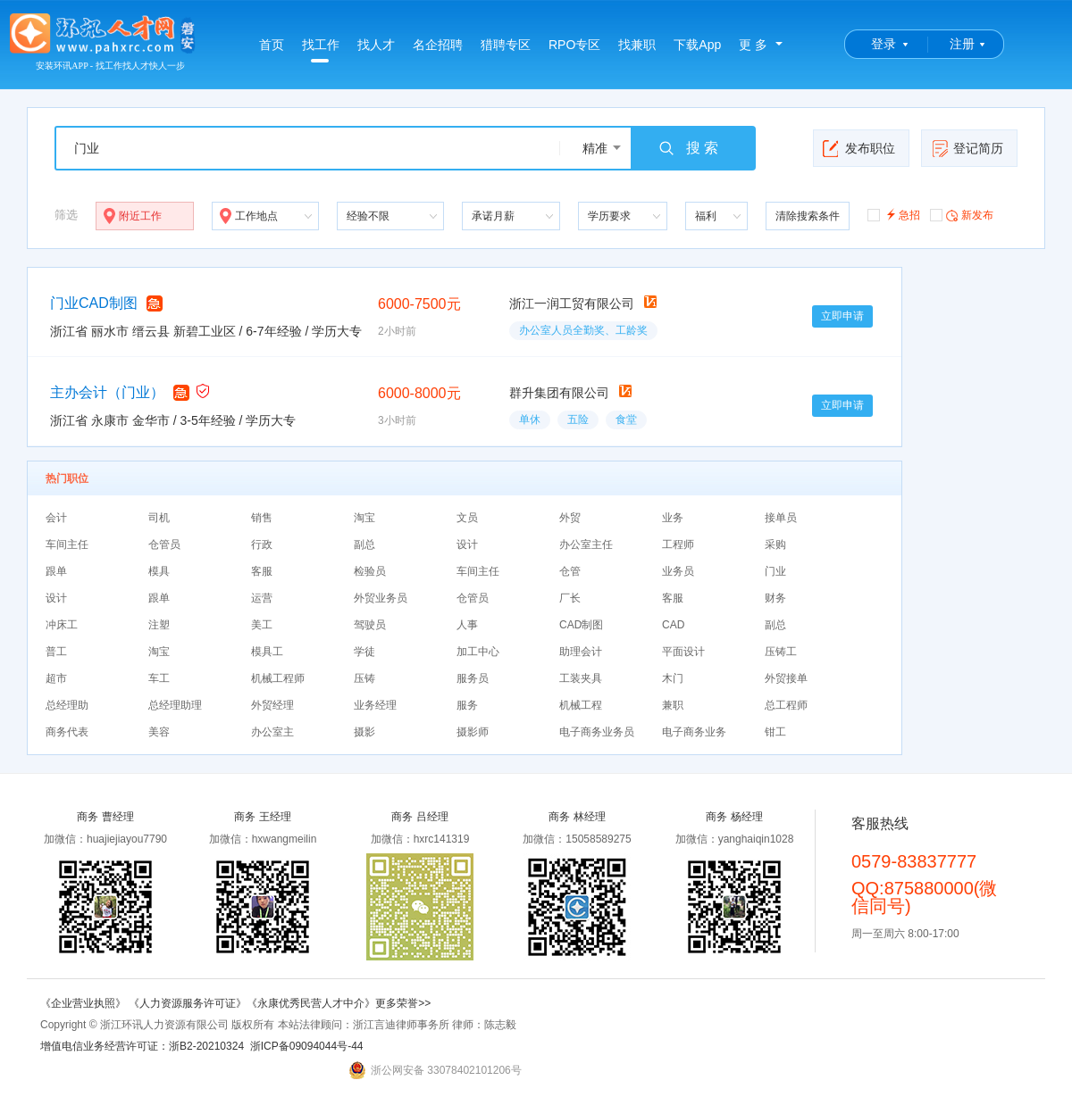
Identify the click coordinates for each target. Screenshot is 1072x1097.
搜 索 (687, 148)
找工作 (320, 49)
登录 (883, 44)
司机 (159, 517)
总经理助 (67, 705)
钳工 (775, 732)
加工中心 (477, 651)
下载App (697, 44)
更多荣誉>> (403, 1003)
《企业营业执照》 (84, 1003)
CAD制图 (581, 625)
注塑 (159, 625)
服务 (467, 705)
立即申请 (842, 316)
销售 (261, 517)
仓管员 (164, 544)
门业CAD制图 (94, 303)
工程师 (678, 544)
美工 (261, 625)
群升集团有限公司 (559, 393)
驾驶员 (370, 625)
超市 (56, 678)
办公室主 (272, 732)
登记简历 (967, 148)
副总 (364, 544)
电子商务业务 (694, 732)
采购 (775, 544)
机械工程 (580, 705)
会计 (56, 517)
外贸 (570, 517)
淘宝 (364, 517)
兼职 (672, 705)
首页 (271, 44)
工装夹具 (580, 678)
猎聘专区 (506, 44)
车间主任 (67, 544)
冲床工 (62, 625)
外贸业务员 (380, 598)
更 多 (753, 44)
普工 (56, 651)
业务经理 (375, 705)
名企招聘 (438, 44)
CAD (673, 625)
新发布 (961, 214)
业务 (672, 517)
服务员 (472, 678)
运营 (261, 598)
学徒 (364, 651)
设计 (467, 544)
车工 (159, 678)
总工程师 (786, 705)
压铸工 (781, 651)
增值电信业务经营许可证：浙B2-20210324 (142, 1046)
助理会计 (580, 651)
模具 (159, 571)
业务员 (678, 571)
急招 (893, 213)
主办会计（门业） (107, 392)
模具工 (267, 651)
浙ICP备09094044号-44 (307, 1046)
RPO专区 (574, 44)
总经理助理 (175, 705)
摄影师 (472, 732)
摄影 (364, 732)
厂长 (570, 598)
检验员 (370, 571)
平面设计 (683, 651)
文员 (467, 517)
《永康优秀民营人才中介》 (311, 1003)
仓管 (570, 571)
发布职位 (859, 148)
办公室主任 (586, 544)
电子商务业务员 (596, 732)
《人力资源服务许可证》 (188, 1003)
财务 (775, 598)
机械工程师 (278, 678)
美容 (159, 732)
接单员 (781, 517)
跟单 (56, 571)
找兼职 (637, 44)
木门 (672, 678)
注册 (962, 44)
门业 (775, 571)
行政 (261, 544)
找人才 (376, 44)
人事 (467, 625)
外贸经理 (272, 705)
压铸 (364, 678)
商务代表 (67, 732)
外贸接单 (786, 678)
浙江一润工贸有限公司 (571, 303)
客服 (261, 571)
